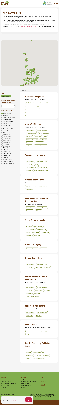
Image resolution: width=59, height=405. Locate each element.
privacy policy (12, 400)
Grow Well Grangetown (34, 96)
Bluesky (43, 381)
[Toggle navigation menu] (57, 3)
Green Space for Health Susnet (28, 26)
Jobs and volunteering (26, 385)
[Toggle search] (54, 3)
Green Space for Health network (9, 383)
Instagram (44, 378)
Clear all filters (12, 93)
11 (41, 367)
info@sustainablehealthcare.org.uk (7, 394)
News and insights (6, 381)
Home (4, 32)
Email (43, 384)
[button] (34, 81)
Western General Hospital (35, 155)
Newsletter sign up (25, 380)
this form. (46, 24)
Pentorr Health (31, 324)
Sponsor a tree (5, 380)
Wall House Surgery (33, 244)
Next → (46, 367)
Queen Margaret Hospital (35, 220)
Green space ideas (25, 383)
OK (28, 399)
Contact (23, 387)
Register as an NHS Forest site (28, 381)
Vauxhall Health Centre (34, 179)
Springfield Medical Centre (35, 305)
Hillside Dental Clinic (33, 258)
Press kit (3, 387)
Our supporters (5, 385)
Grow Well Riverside (33, 124)
